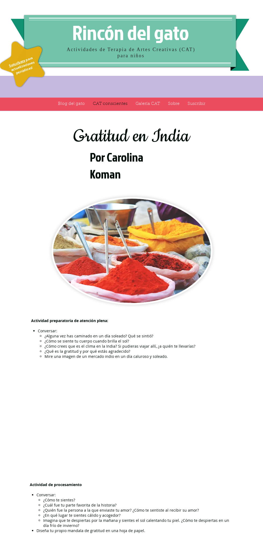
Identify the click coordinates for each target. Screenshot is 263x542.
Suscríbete (17, 63)
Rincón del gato (130, 32)
